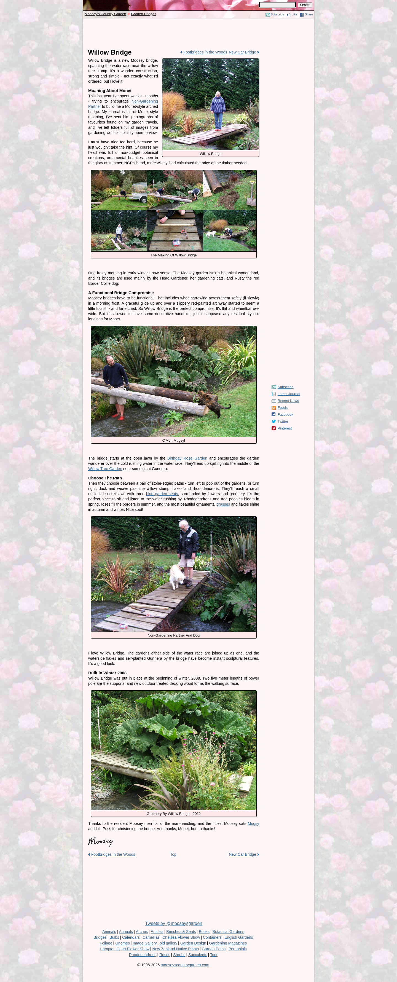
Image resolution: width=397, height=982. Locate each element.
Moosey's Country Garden (105, 14)
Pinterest (285, 428)
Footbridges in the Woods (205, 52)
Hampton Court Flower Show (124, 949)
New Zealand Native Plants (175, 949)
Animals (109, 931)
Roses (164, 955)
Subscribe (277, 14)
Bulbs (114, 937)
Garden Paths (214, 949)
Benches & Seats (181, 931)
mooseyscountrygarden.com (185, 965)
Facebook (285, 414)
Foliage (106, 943)
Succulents (197, 955)
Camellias (151, 937)
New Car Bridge (242, 52)
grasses (223, 504)
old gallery (168, 943)
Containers (212, 937)
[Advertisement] (198, 33)
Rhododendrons (143, 955)
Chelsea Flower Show (181, 937)
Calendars (131, 937)
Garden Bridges (143, 14)
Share (309, 14)
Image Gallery (145, 943)
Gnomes (122, 943)
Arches (142, 931)
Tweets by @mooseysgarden (173, 923)
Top (173, 854)
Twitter (283, 421)
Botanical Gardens (228, 931)
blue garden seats (162, 494)
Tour (214, 955)
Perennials (238, 949)
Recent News (288, 401)
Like (294, 14)
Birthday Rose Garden (187, 458)
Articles (157, 931)
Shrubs (179, 955)
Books (204, 931)
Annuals (126, 931)
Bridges (99, 937)
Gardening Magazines (228, 943)
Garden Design (193, 943)
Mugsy (253, 823)
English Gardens (238, 937)
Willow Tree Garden (105, 468)
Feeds (283, 408)
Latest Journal (289, 394)
